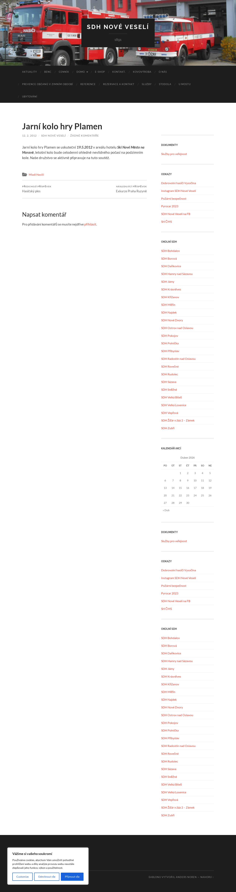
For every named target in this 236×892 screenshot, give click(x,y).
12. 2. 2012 (29, 135)
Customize (22, 876)
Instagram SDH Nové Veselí (178, 190)
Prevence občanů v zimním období (47, 84)
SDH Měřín (168, 304)
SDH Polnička (170, 343)
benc (47, 71)
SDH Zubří (167, 428)
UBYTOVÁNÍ (29, 96)
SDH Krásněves (171, 289)
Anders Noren (186, 877)
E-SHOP (100, 71)
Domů (81, 71)
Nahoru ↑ (207, 877)
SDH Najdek (169, 312)
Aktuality (29, 71)
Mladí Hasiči (36, 174)
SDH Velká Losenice (173, 405)
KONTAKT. (119, 71)
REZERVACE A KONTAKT (118, 84)
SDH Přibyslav (170, 351)
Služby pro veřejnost (174, 154)
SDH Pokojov (169, 335)
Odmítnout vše (46, 876)
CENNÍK (64, 71)
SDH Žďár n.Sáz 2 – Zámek (178, 420)
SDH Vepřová (169, 412)
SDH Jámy (167, 281)
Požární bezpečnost (173, 198)
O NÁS (163, 71)
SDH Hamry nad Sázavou (177, 273)
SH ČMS (166, 221)
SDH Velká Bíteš (171, 397)
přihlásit (90, 224)
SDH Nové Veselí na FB (175, 214)
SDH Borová (169, 258)
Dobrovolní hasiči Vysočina (178, 183)
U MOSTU (185, 84)
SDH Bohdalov (170, 250)
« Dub (166, 510)
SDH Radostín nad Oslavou (178, 358)
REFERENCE (88, 84)
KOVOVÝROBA (142, 71)
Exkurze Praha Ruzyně (131, 189)
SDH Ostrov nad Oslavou (177, 328)
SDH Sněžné (169, 389)
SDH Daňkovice (171, 266)
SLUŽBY (147, 84)
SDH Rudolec (169, 374)
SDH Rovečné (170, 366)
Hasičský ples (36, 189)
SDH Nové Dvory (172, 320)
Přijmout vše (72, 876)
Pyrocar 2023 (169, 206)
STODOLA (165, 84)
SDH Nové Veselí (118, 26)
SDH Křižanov (170, 297)
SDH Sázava (168, 381)
